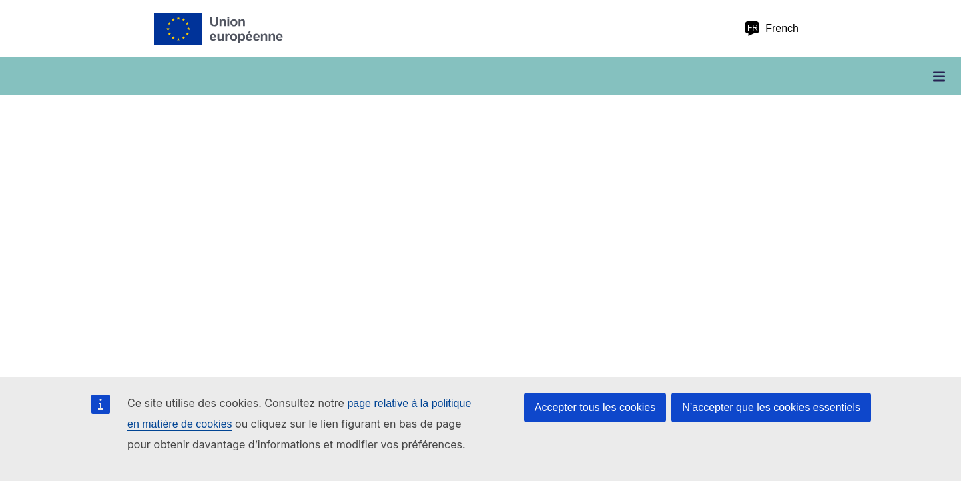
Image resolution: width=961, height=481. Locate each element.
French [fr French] (771, 29)
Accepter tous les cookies (595, 407)
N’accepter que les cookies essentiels (771, 407)
